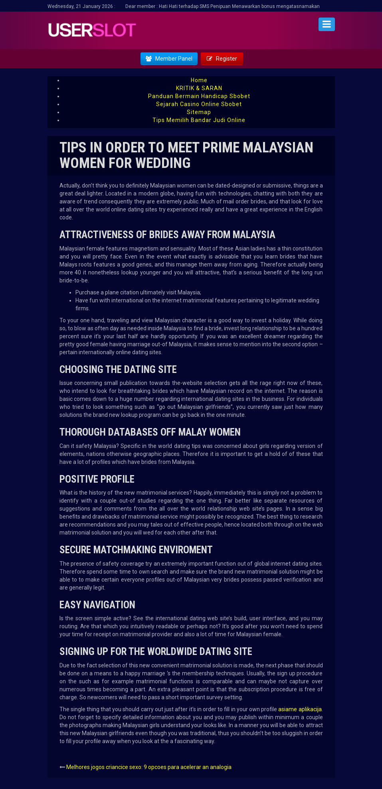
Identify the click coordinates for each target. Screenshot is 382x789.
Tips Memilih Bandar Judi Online (198, 120)
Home (199, 80)
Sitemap (199, 112)
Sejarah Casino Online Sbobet (199, 104)
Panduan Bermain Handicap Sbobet (199, 96)
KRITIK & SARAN (199, 88)
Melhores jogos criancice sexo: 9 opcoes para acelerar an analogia (149, 767)
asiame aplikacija (299, 709)
